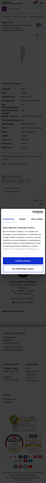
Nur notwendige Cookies (23, 269)
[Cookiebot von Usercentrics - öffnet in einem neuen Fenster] (32, 212)
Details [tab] (23, 219)
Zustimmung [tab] (8, 219)
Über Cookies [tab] (37, 219)
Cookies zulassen (23, 261)
